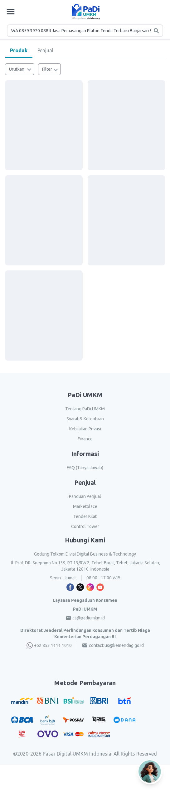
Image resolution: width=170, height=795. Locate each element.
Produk (18, 50)
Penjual (45, 50)
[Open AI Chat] (150, 769)
